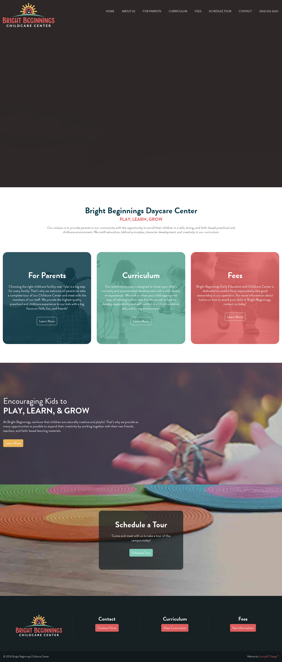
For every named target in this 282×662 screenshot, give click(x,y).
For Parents (152, 11)
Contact (245, 11)
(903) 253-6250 (268, 11)
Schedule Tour (220, 11)
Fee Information (243, 627)
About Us (128, 11)
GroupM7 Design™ (269, 656)
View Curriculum (175, 627)
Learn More (47, 321)
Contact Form (107, 627)
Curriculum (178, 11)
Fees (198, 11)
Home (110, 11)
